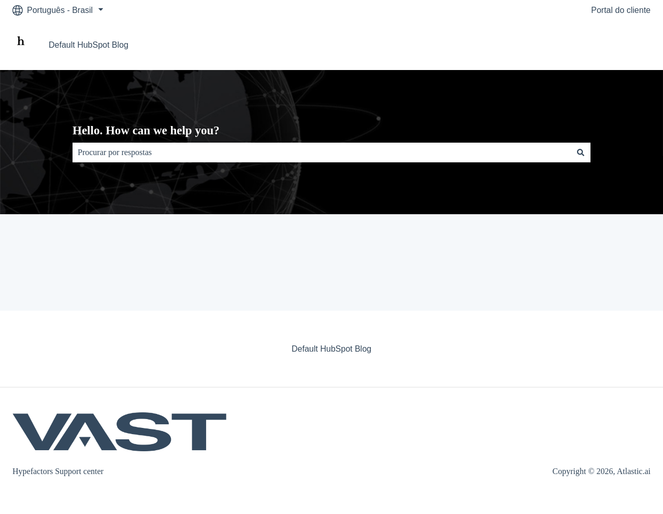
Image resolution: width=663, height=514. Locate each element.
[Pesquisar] (580, 152)
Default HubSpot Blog (88, 44)
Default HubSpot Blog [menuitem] (331, 348)
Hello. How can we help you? (146, 130)
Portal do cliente (621, 10)
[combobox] (322, 152)
